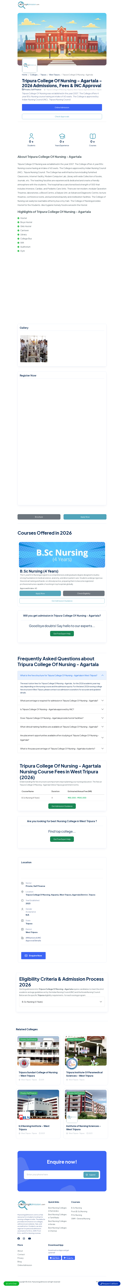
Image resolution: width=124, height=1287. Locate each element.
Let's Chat (11, 1283)
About (20, 1251)
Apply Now (85, 517)
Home (24, 74)
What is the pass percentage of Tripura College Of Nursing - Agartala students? (57, 748)
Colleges (34, 74)
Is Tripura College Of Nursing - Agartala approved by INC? (47, 709)
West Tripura (54, 74)
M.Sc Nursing (76, 1215)
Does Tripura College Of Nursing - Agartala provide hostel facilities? (51, 718)
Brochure (39, 517)
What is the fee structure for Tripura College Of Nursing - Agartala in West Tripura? (58, 675)
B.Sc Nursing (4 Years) (39, 571)
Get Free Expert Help (62, 633)
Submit (92, 1175)
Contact (21, 1254)
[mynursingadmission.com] (61, 442)
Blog (20, 1261)
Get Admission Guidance (62, 601)
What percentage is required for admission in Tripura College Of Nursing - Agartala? (59, 700)
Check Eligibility (83, 593)
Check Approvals (62, 116)
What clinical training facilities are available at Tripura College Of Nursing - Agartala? (59, 726)
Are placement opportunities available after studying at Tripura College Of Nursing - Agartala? (59, 737)
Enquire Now (35, 955)
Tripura (43, 74)
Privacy (21, 1258)
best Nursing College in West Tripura (73, 821)
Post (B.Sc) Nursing (79, 1211)
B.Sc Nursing (76, 1208)
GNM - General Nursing (80, 1218)
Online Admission (62, 107)
